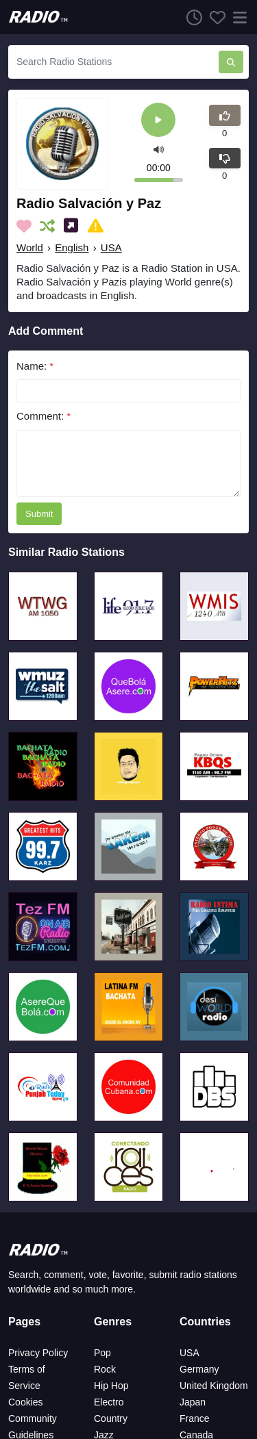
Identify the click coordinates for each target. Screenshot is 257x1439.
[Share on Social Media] (73, 226)
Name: (34, 366)
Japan (193, 1402)
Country (110, 1418)
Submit (39, 514)
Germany (199, 1369)
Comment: (43, 416)
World (29, 247)
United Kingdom (214, 1385)
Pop (102, 1352)
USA (111, 247)
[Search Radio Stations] (113, 62)
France (195, 1418)
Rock (105, 1369)
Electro (109, 1402)
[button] (159, 149)
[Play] (158, 121)
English (71, 247)
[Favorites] (213, 17)
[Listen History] (190, 17)
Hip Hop (111, 1385)
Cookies (25, 1402)
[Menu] (237, 17)
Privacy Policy (38, 1352)
